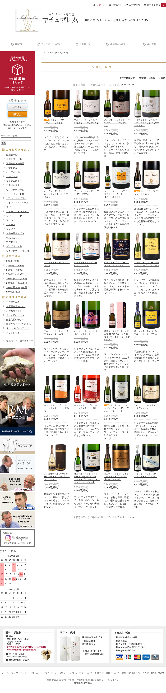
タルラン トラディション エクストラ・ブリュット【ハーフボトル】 (116, 477)
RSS (153, 673)
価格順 (152, 78)
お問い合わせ (36, 673)
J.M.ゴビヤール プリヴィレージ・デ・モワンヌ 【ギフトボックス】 (57, 477)
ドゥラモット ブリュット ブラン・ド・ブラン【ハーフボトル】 (146, 123)
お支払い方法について (81, 673)
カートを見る (156, 4)
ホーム (5, 673)
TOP (44, 52)
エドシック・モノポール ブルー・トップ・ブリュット (146, 334)
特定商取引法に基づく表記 (135, 673)
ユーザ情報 (134, 4)
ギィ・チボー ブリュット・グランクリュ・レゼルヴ (56, 408)
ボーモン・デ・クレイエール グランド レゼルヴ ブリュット (56, 194)
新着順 (161, 78)
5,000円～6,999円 (59, 52)
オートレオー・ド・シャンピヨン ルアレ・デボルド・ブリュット (116, 408)
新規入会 (117, 4)
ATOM (161, 673)
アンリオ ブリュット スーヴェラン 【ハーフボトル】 (117, 123)
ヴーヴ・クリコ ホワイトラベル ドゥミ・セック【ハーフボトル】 (116, 194)
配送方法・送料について (107, 673)
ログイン (17, 106)
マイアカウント (19, 673)
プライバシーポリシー (56, 673)
